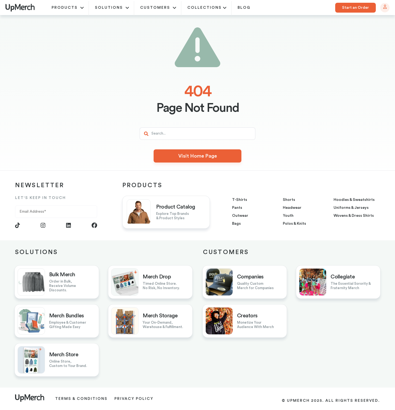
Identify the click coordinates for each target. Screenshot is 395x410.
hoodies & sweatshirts (354, 200)
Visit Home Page (197, 155)
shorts (289, 200)
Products (68, 8)
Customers (158, 8)
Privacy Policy (133, 399)
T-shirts (239, 200)
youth (288, 216)
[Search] (197, 133)
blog (244, 8)
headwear (292, 208)
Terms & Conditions (81, 399)
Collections (207, 8)
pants (237, 208)
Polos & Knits (294, 224)
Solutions (112, 8)
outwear (240, 216)
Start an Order (355, 8)
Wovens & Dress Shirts (354, 216)
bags (236, 224)
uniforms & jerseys (351, 208)
